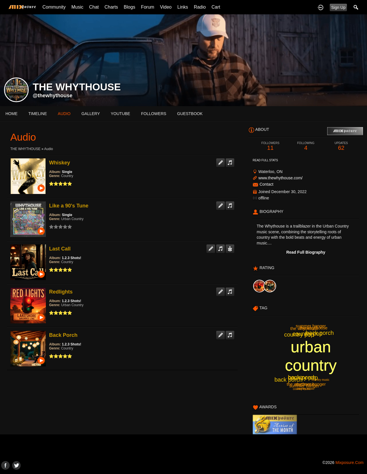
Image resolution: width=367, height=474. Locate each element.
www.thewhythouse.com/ (280, 178)
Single (67, 172)
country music (320, 379)
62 (341, 146)
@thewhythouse (53, 95)
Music (77, 7)
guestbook (190, 113)
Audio (48, 149)
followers (153, 113)
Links (182, 7)
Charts (111, 7)
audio (64, 113)
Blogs (129, 7)
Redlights (61, 292)
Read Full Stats (265, 160)
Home (11, 113)
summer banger (311, 325)
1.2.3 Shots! (71, 258)
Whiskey (59, 163)
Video (166, 7)
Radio (200, 7)
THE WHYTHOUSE (25, 149)
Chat (94, 7)
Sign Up (338, 7)
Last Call (60, 249)
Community (54, 7)
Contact (266, 184)
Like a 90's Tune (68, 206)
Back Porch (63, 335)
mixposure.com (349, 462)
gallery (90, 113)
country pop (299, 334)
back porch (320, 333)
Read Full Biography (305, 252)
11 (270, 146)
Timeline (37, 113)
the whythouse (304, 328)
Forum (147, 7)
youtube (120, 113)
